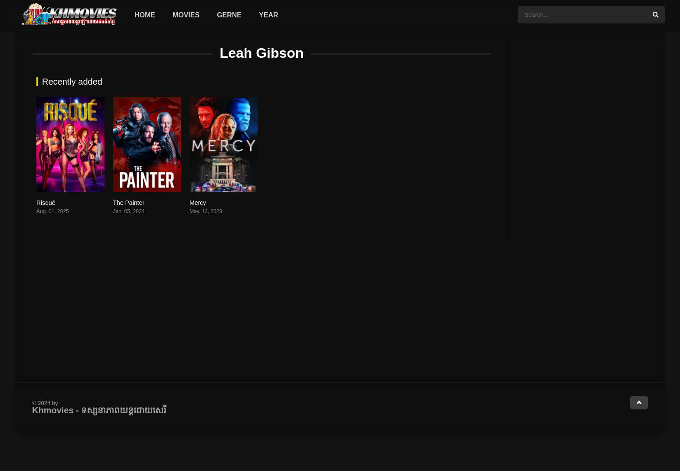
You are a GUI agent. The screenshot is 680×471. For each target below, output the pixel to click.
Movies (186, 15)
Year (268, 15)
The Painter (128, 202)
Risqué (46, 202)
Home (144, 15)
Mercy (198, 202)
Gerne (229, 15)
